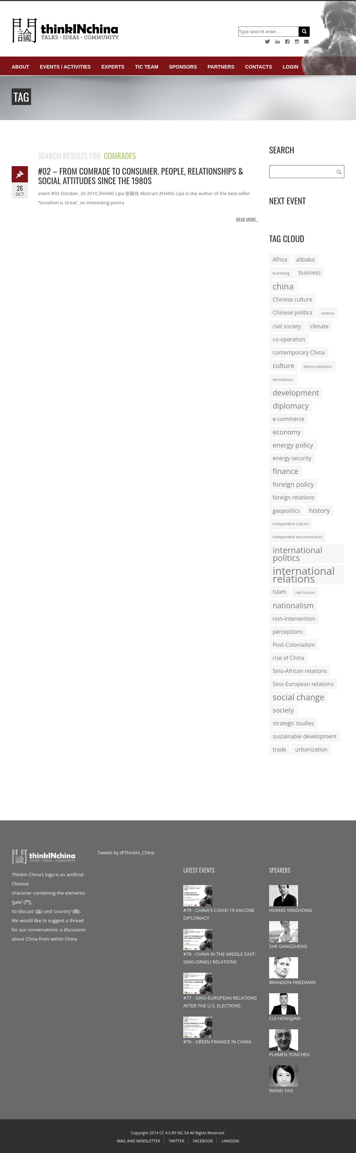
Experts (112, 67)
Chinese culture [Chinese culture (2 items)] (292, 299)
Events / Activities (65, 67)
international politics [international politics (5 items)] (297, 553)
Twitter (176, 1140)
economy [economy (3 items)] (287, 431)
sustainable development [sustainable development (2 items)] (305, 736)
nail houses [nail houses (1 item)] (305, 592)
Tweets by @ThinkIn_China (125, 852)
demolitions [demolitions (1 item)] (283, 379)
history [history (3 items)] (319, 510)
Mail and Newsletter (138, 1140)
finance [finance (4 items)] (285, 471)
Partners (221, 67)
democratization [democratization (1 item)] (317, 366)
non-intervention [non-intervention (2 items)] (294, 618)
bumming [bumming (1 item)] (281, 273)
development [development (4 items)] (296, 392)
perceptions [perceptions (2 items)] (288, 632)
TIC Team (146, 67)
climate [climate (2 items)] (319, 326)
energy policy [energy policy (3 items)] (293, 444)
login (290, 67)
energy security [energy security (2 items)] (292, 458)
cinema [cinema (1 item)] (327, 313)
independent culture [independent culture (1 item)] (290, 523)
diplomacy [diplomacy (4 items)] (291, 405)
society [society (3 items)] (283, 710)
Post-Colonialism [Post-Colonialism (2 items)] (294, 645)
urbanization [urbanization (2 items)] (311, 749)
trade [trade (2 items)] (279, 749)
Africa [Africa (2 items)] (280, 259)
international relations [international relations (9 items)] (304, 574)
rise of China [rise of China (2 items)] (288, 658)
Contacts (258, 67)
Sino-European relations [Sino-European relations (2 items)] (303, 684)
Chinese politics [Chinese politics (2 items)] (292, 312)
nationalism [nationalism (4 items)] (293, 605)
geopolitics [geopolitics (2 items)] (286, 511)
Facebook (203, 1140)
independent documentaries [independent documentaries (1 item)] (297, 536)
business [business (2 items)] (309, 272)
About (20, 67)
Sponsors (183, 67)
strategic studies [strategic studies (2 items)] (293, 723)
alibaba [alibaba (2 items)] (305, 259)
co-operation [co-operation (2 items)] (289, 339)
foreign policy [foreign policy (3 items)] (293, 484)
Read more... (247, 219)
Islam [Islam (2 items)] (279, 592)
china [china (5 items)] (283, 286)
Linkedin (230, 1140)
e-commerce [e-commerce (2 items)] (288, 419)
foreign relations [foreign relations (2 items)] (293, 497)
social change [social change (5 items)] (298, 697)
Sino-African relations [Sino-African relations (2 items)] (300, 671)
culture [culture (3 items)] (283, 365)
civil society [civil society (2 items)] (287, 326)
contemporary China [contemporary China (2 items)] (299, 352)
